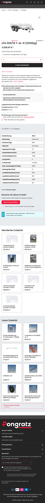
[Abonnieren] (30, 463)
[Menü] (41, 2)
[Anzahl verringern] (3, 60)
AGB (22, 469)
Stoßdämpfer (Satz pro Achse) (11, 266)
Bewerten (14, 41)
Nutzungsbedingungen (28, 475)
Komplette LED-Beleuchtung (30, 286)
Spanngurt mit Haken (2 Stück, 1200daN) (33, 356)
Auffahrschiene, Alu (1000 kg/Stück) (33, 376)
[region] (22, 26)
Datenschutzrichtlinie (14, 475)
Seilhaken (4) (7, 376)
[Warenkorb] (38, 2)
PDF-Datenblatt (7, 71)
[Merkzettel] (31, 2)
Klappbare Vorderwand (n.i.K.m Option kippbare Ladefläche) (33, 266)
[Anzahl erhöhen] (41, 60)
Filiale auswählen (29, 117)
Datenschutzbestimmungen (19, 467)
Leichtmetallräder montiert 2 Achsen (9, 307)
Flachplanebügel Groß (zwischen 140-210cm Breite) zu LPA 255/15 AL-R (11, 356)
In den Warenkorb (22, 65)
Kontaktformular (17, 440)
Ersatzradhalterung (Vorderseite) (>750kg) (11, 336)
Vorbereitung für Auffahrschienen (8, 246)
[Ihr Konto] (34, 2)
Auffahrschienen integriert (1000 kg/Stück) (30, 246)
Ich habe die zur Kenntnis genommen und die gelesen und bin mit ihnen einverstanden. (17, 468)
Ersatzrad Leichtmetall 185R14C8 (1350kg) (10, 396)
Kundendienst (6, 449)
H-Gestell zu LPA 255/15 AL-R (32, 336)
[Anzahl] (22, 60)
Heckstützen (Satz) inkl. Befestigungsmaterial (33, 396)
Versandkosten (33, 494)
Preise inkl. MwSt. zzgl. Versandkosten (11, 51)
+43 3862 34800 (7, 437)
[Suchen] (27, 2)
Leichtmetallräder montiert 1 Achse (9, 286)
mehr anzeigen (18, 81)
